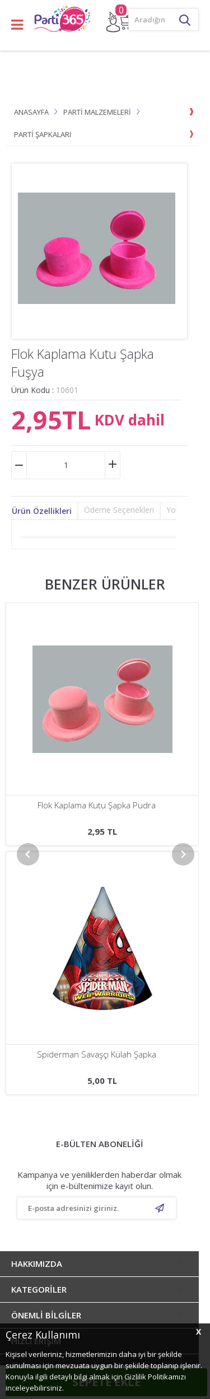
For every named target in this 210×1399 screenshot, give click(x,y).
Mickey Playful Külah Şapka (97, 805)
